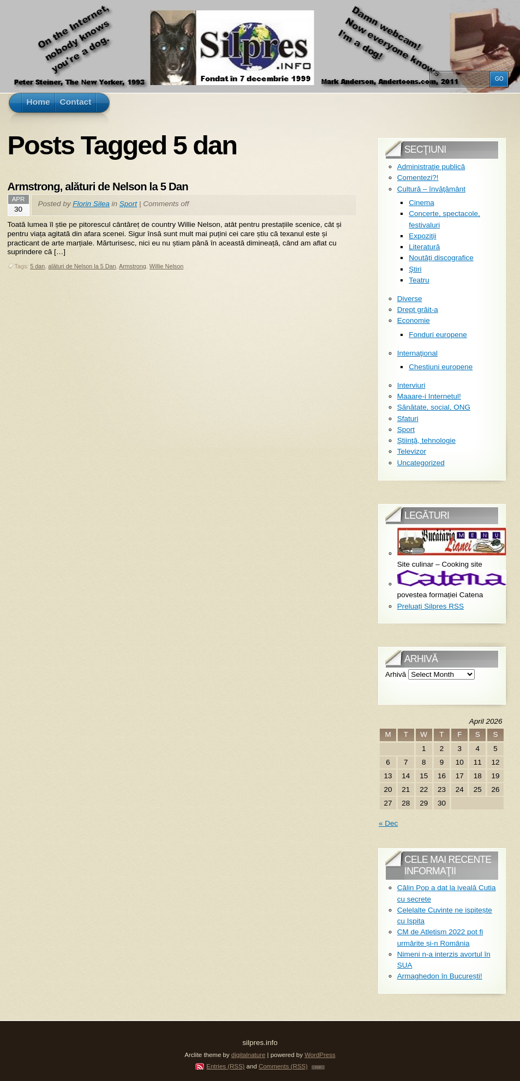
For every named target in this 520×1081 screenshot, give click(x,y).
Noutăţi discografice (441, 258)
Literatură (424, 247)
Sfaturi (408, 419)
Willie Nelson (166, 266)
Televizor (411, 451)
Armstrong (132, 266)
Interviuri (411, 385)
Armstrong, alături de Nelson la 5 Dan (98, 187)
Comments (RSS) (283, 1066)
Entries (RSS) (225, 1066)
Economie (413, 320)
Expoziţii (422, 236)
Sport (128, 204)
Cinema (421, 203)
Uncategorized (421, 463)
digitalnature (248, 1055)
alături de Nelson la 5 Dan (82, 266)
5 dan (37, 266)
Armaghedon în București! (439, 976)
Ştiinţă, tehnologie (426, 440)
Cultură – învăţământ (431, 189)
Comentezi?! (418, 177)
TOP (318, 1067)
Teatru (419, 280)
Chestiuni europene (441, 367)
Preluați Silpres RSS (430, 606)
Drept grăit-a (417, 309)
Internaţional (417, 353)
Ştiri (415, 269)
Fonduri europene (438, 335)
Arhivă (395, 674)
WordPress (320, 1055)
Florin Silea (91, 204)
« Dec (388, 823)
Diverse (409, 299)
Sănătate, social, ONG (433, 407)
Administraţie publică (431, 167)
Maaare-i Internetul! (429, 396)
